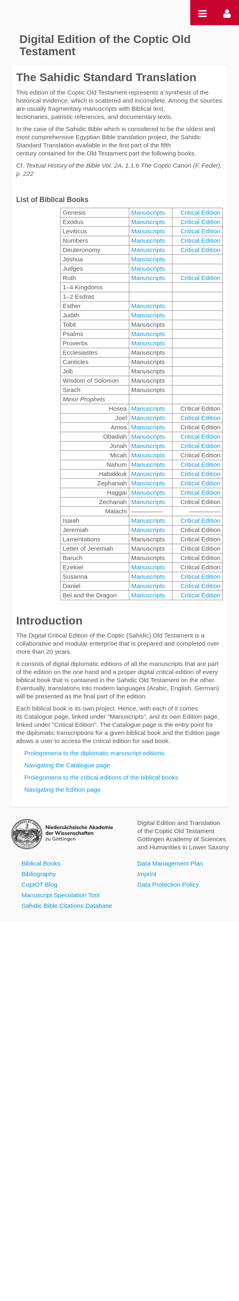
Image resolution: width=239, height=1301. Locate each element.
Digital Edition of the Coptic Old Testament (105, 45)
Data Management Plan (170, 863)
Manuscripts (148, 212)
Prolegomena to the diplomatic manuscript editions (94, 753)
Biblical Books (41, 863)
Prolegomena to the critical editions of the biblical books (101, 777)
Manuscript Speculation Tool (61, 895)
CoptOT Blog (40, 884)
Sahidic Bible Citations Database (67, 905)
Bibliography (39, 873)
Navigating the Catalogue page (67, 765)
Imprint (146, 873)
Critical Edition (200, 212)
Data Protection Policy (168, 884)
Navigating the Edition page (62, 789)
